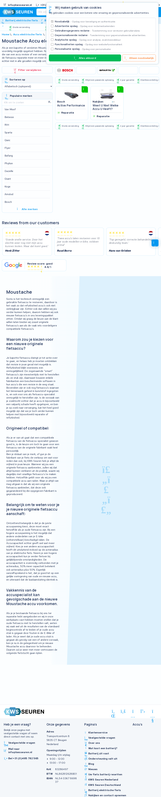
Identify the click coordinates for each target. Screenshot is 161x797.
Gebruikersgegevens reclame (97, 30)
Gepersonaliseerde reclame (100, 35)
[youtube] (152, 712)
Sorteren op (17, 79)
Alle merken (27, 209)
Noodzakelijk (85, 21)
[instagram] (133, 712)
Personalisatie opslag (83, 49)
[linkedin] (113, 712)
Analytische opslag (88, 39)
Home (5, 34)
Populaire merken (21, 95)
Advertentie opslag (85, 26)
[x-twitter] (142, 711)
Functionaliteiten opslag (89, 44)
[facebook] (123, 711)
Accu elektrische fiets (27, 34)
